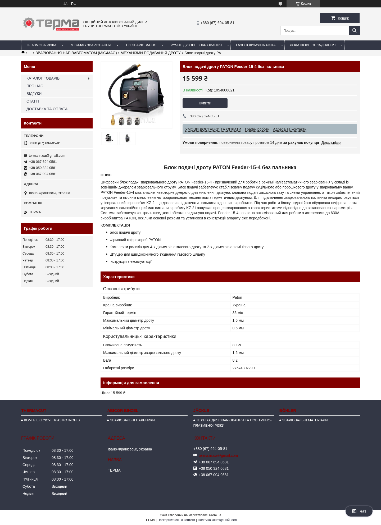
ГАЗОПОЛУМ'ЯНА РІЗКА (255, 45)
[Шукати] (354, 30)
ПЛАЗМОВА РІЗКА (41, 45)
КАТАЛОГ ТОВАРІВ (43, 78)
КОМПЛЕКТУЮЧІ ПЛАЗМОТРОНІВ (52, 420)
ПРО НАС (34, 86)
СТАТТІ (32, 101)
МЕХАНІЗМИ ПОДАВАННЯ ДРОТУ (151, 53)
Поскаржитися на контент (176, 520)
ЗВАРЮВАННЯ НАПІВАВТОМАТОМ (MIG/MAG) (76, 53)
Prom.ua (215, 515)
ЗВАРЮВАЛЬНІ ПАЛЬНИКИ (132, 420)
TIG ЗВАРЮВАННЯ (140, 45)
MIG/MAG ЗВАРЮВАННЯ (91, 45)
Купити (205, 103)
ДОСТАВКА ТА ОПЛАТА (46, 109)
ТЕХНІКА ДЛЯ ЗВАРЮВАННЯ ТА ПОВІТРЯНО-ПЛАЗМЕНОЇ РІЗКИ (232, 422)
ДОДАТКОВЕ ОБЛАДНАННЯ (313, 45)
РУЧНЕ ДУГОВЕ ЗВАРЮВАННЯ (196, 45)
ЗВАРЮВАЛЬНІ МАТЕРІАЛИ (305, 420)
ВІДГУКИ (34, 93)
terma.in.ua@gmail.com (47, 156)
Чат (359, 511)
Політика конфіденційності (217, 520)
